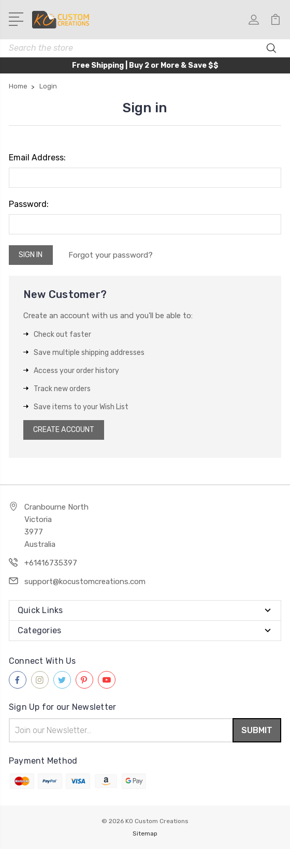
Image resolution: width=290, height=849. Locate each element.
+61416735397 (50, 563)
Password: (29, 204)
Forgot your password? (110, 255)
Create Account (63, 429)
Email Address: (37, 157)
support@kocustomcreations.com (85, 581)
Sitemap (145, 833)
